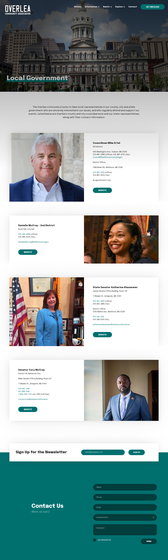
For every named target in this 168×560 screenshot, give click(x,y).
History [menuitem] (77, 7)
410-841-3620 (98, 301)
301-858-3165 (23, 392)
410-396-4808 (24, 234)
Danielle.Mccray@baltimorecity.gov (33, 242)
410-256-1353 (98, 317)
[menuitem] (17, 14)
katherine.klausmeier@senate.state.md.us (111, 325)
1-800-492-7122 (25, 394)
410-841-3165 (24, 389)
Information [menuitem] (91, 7)
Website (102, 190)
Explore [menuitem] (119, 7)
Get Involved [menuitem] (152, 7)
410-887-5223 (98, 172)
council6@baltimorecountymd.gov (108, 157)
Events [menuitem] (106, 7)
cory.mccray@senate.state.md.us (33, 399)
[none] (91, 7)
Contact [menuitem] (132, 7)
